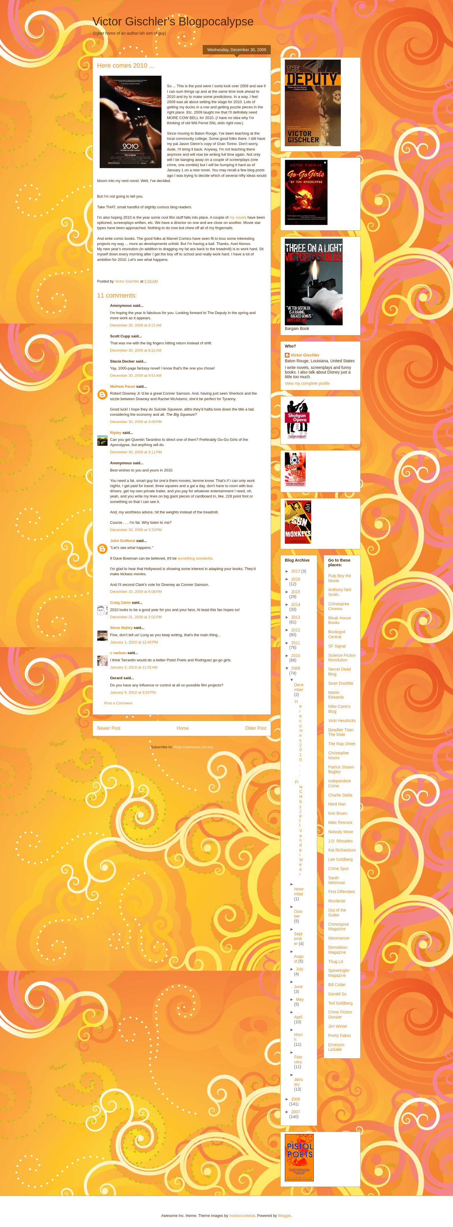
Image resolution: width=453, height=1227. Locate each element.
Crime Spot (338, 868)
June (298, 986)
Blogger (284, 1215)
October (298, 914)
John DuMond (122, 541)
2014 (295, 604)
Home (183, 728)
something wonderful (195, 558)
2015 (295, 591)
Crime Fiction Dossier (340, 1014)
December (299, 687)
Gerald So (337, 994)
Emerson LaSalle (336, 1047)
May (299, 999)
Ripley (115, 432)
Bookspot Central (336, 634)
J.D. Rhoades (340, 841)
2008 (295, 1099)
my (231, 217)
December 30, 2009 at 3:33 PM (136, 530)
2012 (295, 630)
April (298, 1017)
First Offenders (341, 891)
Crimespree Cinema (338, 606)
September (298, 938)
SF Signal (337, 646)
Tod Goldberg (340, 1003)
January (298, 1082)
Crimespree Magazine (338, 926)
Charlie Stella (340, 795)
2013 (295, 617)
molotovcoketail (242, 1215)
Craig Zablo (120, 602)
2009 (295, 668)
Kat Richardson (342, 850)
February (298, 1059)
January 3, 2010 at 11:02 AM (133, 667)
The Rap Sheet (341, 743)
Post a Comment (118, 703)
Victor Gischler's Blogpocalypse (173, 21)
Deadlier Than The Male (341, 732)
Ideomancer (339, 938)
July (299, 969)
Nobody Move (340, 831)
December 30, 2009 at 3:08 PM (136, 421)
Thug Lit (335, 961)
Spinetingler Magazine (339, 973)
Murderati (336, 901)
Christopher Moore (338, 755)
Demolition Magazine (337, 950)
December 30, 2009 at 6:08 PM (136, 591)
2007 (295, 1111)
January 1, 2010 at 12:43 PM (134, 642)
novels (240, 217)
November (299, 891)
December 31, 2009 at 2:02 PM (136, 617)
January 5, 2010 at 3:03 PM (133, 692)
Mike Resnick (340, 822)
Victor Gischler (305, 355)
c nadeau (118, 653)
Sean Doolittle (340, 683)
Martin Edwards (336, 695)
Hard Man (337, 804)
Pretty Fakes (339, 1035)
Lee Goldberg (340, 859)
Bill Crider (337, 984)
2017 (296, 571)
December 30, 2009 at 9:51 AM (135, 375)
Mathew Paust (122, 386)
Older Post (255, 728)
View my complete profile (307, 383)
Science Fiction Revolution (342, 657)
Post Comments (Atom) (193, 747)
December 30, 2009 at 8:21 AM (135, 325)
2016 (295, 579)
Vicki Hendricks (342, 720)
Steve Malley (121, 627)
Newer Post (108, 728)
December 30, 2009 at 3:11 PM (136, 452)
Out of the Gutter (337, 912)
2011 (295, 643)
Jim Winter (337, 1026)
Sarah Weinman (336, 880)
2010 (295, 655)
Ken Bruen (337, 813)
